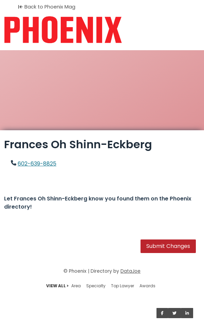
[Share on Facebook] (162, 313)
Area (76, 286)
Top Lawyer (122, 286)
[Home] (102, 29)
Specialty (96, 286)
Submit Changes (168, 246)
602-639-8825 (37, 164)
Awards (147, 286)
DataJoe (130, 271)
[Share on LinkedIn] (187, 313)
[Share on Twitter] (174, 313)
